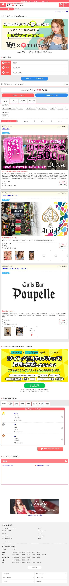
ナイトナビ (34, 385)
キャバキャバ (4, 8)
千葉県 (33, 538)
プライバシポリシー (41, 557)
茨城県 (14, 538)
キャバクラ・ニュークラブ (9, 108)
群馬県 (23, 538)
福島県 (38, 536)
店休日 (2, 184)
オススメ (9, 121)
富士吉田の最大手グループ (9, 238)
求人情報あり (6, 133)
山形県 (33, 536)
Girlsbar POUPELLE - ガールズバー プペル (15, 268)
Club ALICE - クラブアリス (10, 195)
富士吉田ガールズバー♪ (8, 311)
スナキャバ (5, 520)
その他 (39, 522)
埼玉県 (28, 538)
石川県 (23, 541)
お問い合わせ (39, 565)
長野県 (38, 541)
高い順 (60, 121)
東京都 (38, 538)
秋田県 (28, 536)
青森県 (14, 536)
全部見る (34, 551)
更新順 (26, 121)
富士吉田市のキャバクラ (43, 465)
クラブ (20, 108)
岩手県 (19, 536)
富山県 (19, 541)
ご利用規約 (6, 557)
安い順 (43, 121)
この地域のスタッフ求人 (51, 95)
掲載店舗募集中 (7, 561)
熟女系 (52, 108)
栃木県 (19, 538)
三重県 (28, 544)
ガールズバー (41, 520)
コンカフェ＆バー (6, 525)
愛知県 (23, 544)
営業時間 (2, 182)
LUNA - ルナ (5, 129)
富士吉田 (5, 115)
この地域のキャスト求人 (18, 95)
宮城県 (23, 536)
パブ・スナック (42, 108)
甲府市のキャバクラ (8, 465)
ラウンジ (60, 108)
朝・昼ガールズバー (7, 522)
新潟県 (14, 541)
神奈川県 (44, 538)
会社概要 (5, 565)
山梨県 (11, 8)
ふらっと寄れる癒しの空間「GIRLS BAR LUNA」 (15, 171)
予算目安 (2, 186)
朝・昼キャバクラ (31, 108)
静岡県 (19, 544)
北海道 (14, 533)
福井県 (28, 541)
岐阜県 (14, 544)
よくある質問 (39, 561)
